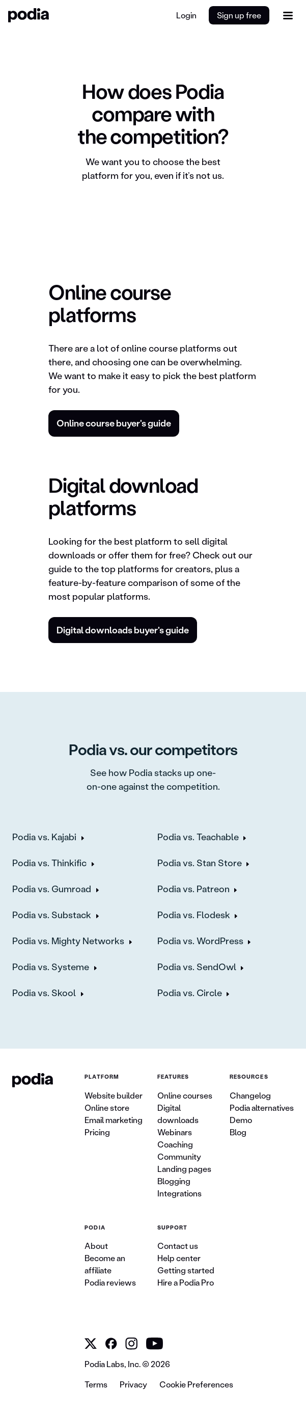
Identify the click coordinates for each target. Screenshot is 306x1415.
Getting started (185, 1270)
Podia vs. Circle (189, 992)
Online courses (184, 1095)
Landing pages (184, 1168)
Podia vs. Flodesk (193, 915)
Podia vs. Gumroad (51, 889)
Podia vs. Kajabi (44, 837)
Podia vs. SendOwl (196, 966)
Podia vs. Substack (51, 915)
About (96, 1245)
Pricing (97, 1132)
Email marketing (114, 1119)
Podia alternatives (262, 1107)
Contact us (177, 1245)
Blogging (173, 1181)
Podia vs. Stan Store (199, 863)
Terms (96, 1384)
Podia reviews (110, 1282)
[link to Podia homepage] (32, 1080)
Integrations (179, 1193)
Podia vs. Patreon (193, 889)
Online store (107, 1107)
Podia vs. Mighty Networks (68, 941)
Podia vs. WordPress (200, 941)
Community (179, 1156)
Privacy (133, 1384)
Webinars (174, 1132)
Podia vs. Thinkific (49, 863)
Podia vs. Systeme (50, 966)
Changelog (250, 1095)
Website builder (114, 1095)
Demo (241, 1119)
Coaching (175, 1144)
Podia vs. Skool (44, 992)
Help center (179, 1257)
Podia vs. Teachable (198, 837)
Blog (238, 1132)
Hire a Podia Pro (185, 1282)
